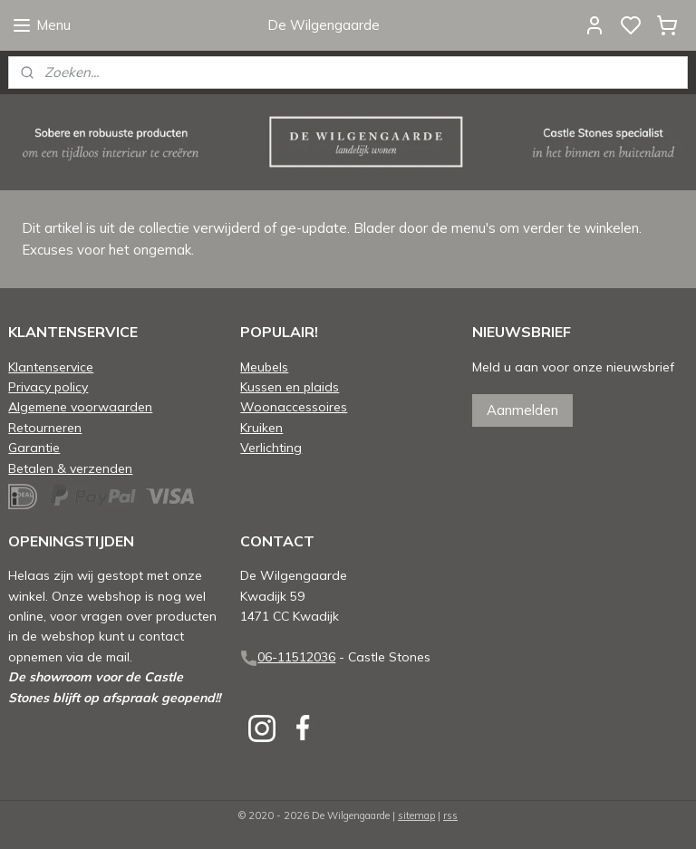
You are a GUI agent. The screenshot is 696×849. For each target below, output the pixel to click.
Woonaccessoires (293, 406)
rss (450, 815)
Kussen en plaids (289, 386)
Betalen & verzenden (70, 468)
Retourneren (45, 427)
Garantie (34, 447)
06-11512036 (296, 656)
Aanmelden (522, 410)
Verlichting (271, 447)
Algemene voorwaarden (80, 406)
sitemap (416, 815)
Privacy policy (48, 386)
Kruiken (261, 427)
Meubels (264, 366)
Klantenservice (50, 366)
